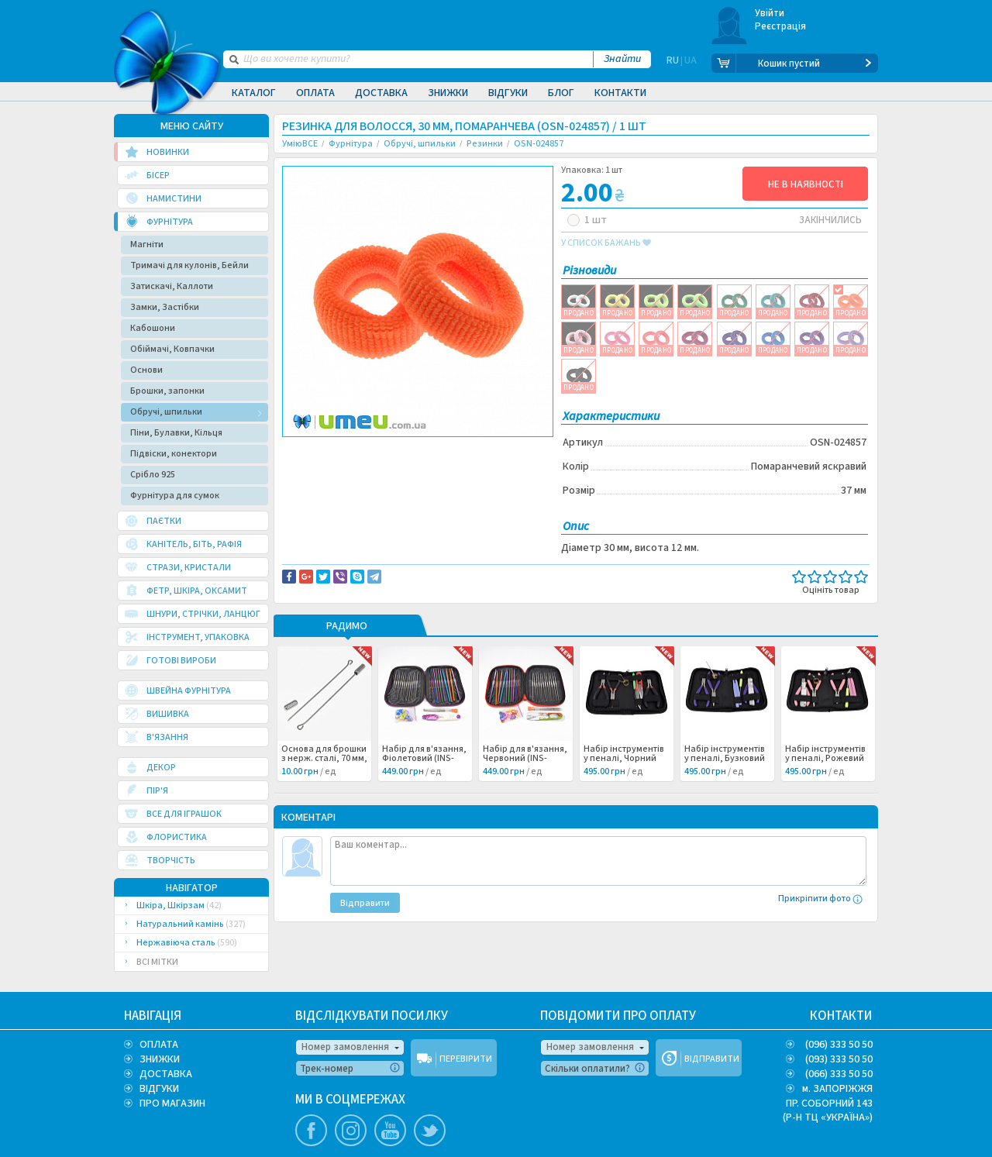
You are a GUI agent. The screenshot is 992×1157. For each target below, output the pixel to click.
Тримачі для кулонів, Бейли (189, 265)
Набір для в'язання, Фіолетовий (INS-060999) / (424, 759)
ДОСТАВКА (166, 1074)
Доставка (381, 93)
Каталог (254, 93)
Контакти (620, 93)
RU (672, 63)
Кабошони (152, 328)
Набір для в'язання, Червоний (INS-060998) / (525, 759)
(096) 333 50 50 (839, 1045)
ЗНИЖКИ (160, 1059)
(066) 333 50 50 (839, 1074)
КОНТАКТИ (841, 1016)
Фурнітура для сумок (174, 495)
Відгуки (508, 93)
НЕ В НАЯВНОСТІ (805, 184)
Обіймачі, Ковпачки (172, 349)
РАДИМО (346, 626)
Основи (146, 370)
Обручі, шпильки (166, 411)
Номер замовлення (345, 1047)
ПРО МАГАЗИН (172, 1104)
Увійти (770, 13)
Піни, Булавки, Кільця (176, 432)
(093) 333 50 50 (839, 1059)
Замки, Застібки (164, 307)
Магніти (147, 244)
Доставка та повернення (348, 450)
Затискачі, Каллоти (171, 286)
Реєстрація (781, 26)
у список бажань (606, 243)
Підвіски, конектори (173, 453)
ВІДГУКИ (159, 1089)
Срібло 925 (152, 474)
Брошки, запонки (167, 391)
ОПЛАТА (159, 1045)
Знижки (448, 93)
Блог (561, 93)
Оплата (315, 93)
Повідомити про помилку (474, 450)
